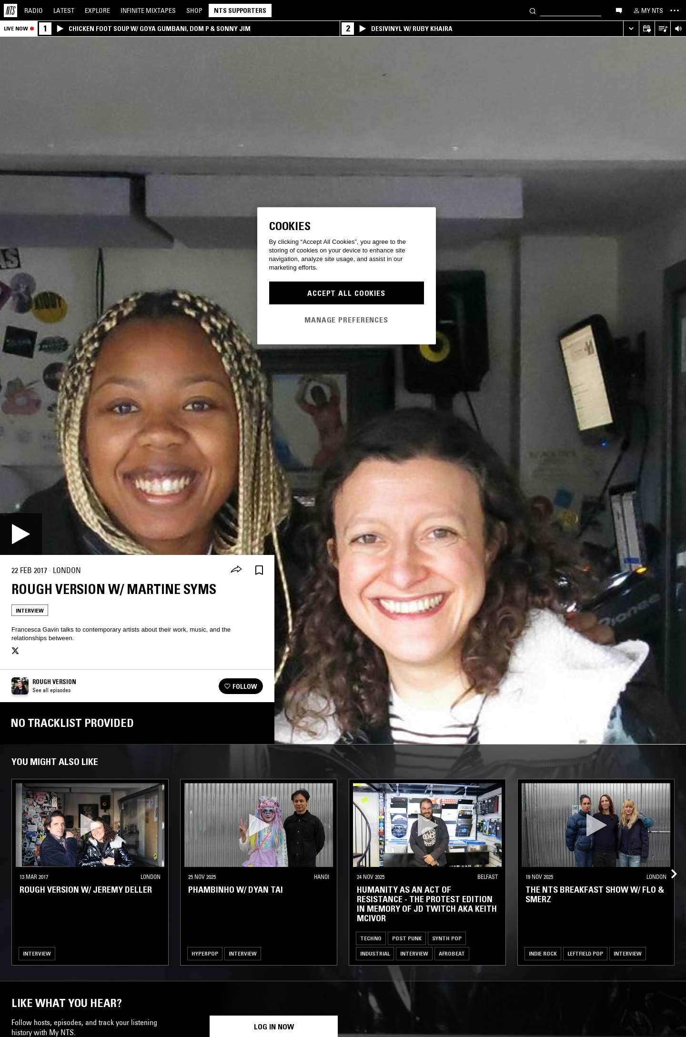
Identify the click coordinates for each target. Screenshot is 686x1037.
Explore (97, 10)
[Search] (532, 10)
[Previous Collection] (668, 863)
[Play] (21, 534)
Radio (33, 10)
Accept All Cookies (346, 293)
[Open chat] (619, 10)
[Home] (10, 10)
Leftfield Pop (585, 953)
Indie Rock (543, 953)
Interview (30, 610)
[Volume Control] (678, 29)
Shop (194, 10)
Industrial (375, 953)
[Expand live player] (631, 29)
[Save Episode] (259, 570)
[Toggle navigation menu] (674, 10)
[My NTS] (647, 10)
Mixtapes (148, 10)
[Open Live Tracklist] (662, 29)
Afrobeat (452, 953)
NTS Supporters (240, 10)
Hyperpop (205, 953)
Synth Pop (447, 938)
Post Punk (407, 938)
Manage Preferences (346, 319)
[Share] (236, 570)
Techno (371, 938)
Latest (63, 10)
